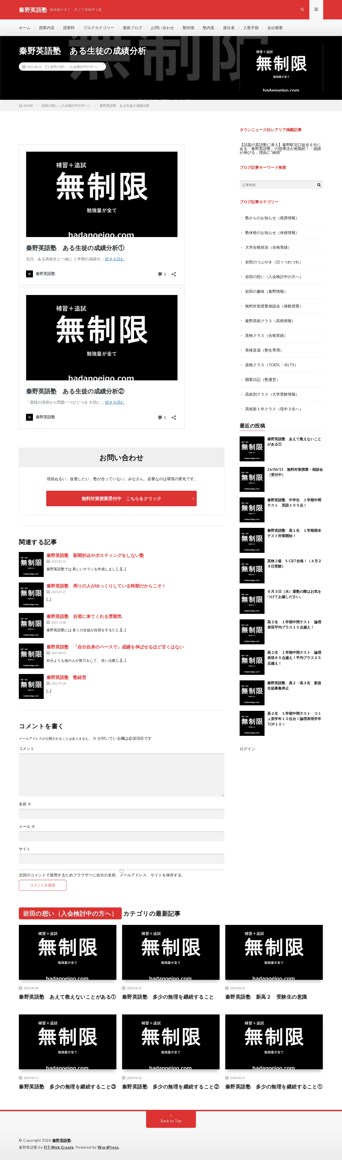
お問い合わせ (162, 27)
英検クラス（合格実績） (266, 333)
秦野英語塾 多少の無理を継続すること (168, 997)
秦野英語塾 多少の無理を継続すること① (274, 1087)
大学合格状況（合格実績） (268, 247)
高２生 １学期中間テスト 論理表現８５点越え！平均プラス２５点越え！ (294, 654)
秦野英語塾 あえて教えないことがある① (67, 997)
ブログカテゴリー (98, 27)
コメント (26, 749)
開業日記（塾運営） (262, 376)
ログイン (247, 745)
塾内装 (208, 27)
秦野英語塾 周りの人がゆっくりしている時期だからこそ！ (106, 586)
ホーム (24, 27)
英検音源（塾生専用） (264, 347)
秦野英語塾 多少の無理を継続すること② (170, 1087)
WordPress (108, 1147)
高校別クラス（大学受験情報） (272, 391)
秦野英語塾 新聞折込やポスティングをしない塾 (95, 555)
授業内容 (47, 27)
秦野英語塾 (61, 1140)
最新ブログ (132, 27)
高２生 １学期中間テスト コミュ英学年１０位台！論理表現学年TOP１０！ (294, 715)
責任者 (229, 27)
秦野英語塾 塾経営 (66, 677)
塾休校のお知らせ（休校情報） (272, 232)
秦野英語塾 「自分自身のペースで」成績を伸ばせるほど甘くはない (115, 647)
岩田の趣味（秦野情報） (266, 290)
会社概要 (275, 27)
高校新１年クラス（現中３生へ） (274, 405)
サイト (24, 849)
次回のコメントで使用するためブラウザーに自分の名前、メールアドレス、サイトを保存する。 (102, 875)
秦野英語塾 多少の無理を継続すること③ (67, 1087)
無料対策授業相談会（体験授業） (274, 304)
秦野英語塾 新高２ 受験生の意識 (266, 997)
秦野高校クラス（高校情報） (270, 319)
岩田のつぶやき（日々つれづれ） (274, 261)
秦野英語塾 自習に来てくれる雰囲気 (84, 616)
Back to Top (171, 1121)
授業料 (69, 27)
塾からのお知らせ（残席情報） (272, 218)
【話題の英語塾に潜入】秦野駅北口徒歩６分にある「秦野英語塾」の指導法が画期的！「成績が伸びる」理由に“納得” (280, 149)
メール (27, 827)
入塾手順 (251, 27)
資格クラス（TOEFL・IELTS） (271, 362)
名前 (25, 804)
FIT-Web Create (59, 1147)
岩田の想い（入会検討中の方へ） (75, 66)
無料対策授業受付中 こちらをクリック (121, 498)
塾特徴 (188, 27)
